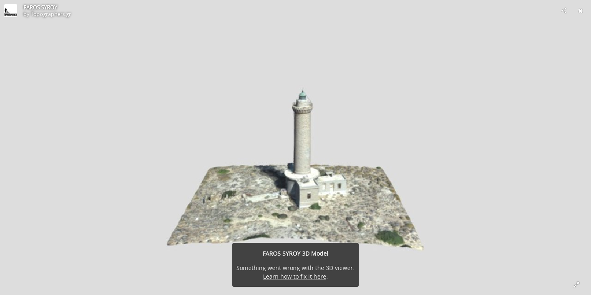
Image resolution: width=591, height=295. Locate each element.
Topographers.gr (51, 14)
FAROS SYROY (40, 7)
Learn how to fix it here (294, 276)
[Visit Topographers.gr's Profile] (10, 10)
